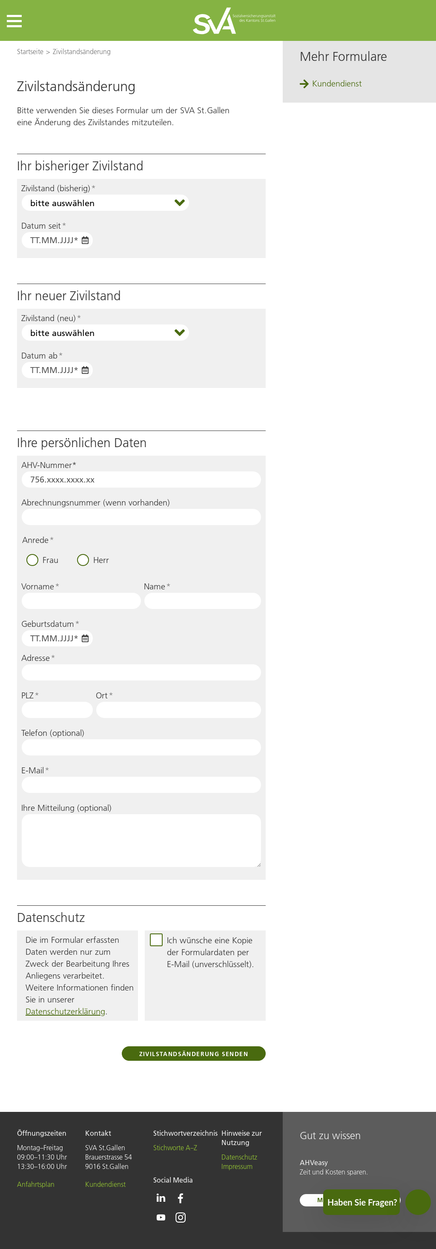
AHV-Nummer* (49, 465)
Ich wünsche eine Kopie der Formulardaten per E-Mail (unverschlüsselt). (210, 952)
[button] (14, 21)
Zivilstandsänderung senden (193, 1054)
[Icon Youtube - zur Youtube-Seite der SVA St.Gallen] (161, 1217)
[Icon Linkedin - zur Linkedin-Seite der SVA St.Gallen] (161, 1198)
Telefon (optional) (52, 733)
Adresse (38, 658)
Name (157, 586)
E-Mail (35, 770)
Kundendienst (337, 83)
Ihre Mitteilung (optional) (66, 808)
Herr (101, 560)
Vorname (40, 586)
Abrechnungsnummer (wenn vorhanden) (95, 502)
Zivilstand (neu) (51, 318)
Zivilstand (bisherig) (58, 188)
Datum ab (42, 355)
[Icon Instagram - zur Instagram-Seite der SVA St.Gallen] (180, 1217)
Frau (50, 560)
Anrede (38, 540)
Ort (104, 695)
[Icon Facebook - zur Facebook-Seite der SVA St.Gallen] (180, 1198)
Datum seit (43, 226)
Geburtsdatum (50, 624)
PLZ (30, 695)
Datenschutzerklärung (65, 1011)
